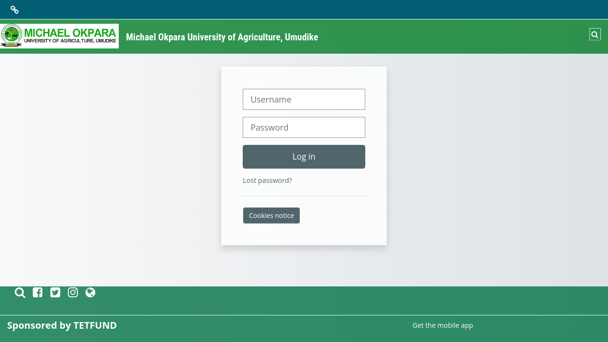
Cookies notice (271, 215)
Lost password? (267, 180)
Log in (304, 156)
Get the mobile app (442, 325)
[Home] (59, 35)
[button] (595, 34)
